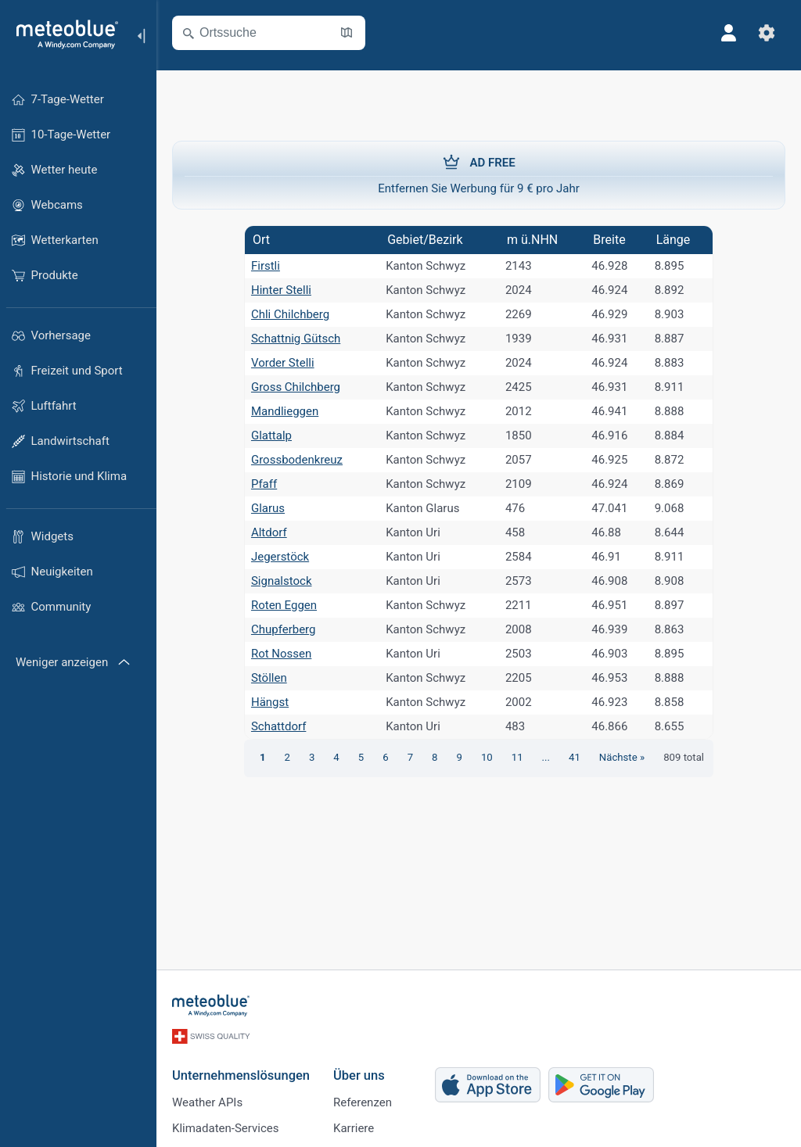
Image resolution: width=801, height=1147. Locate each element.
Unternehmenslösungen (241, 1075)
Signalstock (281, 581)
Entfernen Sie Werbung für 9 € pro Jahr (479, 174)
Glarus (268, 508)
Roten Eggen (284, 605)
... (546, 757)
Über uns (359, 1075)
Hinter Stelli (281, 290)
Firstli (265, 266)
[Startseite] (62, 34)
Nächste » (622, 757)
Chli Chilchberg (290, 314)
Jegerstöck (280, 557)
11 (517, 757)
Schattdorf (278, 726)
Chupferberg (283, 629)
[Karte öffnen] (346, 33)
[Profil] (729, 32)
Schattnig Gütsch (295, 339)
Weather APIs (207, 1102)
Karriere (353, 1128)
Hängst (270, 702)
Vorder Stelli (282, 363)
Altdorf (269, 532)
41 (574, 757)
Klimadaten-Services (225, 1128)
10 (487, 757)
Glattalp (271, 435)
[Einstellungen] (766, 32)
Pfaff (264, 484)
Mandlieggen (284, 411)
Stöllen (269, 678)
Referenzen (362, 1102)
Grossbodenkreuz (297, 460)
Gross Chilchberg (295, 387)
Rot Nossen (281, 654)
